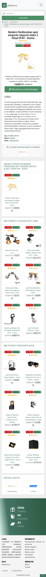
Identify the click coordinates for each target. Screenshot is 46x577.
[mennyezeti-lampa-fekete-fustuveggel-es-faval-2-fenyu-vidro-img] (12, 278)
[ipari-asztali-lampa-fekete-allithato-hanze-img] (12, 365)
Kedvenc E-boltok (12, 478)
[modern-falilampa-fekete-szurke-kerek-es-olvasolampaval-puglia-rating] (33, 395)
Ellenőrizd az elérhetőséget (23, 89)
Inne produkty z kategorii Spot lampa (21, 221)
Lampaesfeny (14, 141)
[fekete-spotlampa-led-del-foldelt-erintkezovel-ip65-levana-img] (12, 318)
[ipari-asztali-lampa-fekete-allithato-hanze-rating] (12, 355)
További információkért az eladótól (23, 151)
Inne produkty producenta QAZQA (19, 345)
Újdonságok (29, 555)
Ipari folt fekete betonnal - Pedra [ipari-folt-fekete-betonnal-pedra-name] (33, 329)
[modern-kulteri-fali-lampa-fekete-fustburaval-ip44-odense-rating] (12, 395)
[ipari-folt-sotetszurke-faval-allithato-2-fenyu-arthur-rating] (33, 268)
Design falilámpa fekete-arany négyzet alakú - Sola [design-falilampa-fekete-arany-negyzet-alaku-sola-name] (33, 457)
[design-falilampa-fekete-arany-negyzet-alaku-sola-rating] (33, 435)
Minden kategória (30, 547)
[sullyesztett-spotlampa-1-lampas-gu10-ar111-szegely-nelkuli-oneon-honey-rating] (12, 435)
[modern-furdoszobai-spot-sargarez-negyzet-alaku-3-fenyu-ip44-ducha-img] (12, 188)
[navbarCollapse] (41, 4)
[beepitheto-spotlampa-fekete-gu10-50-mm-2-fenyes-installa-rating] (33, 355)
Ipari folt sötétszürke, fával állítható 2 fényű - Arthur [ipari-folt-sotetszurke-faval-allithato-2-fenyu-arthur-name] (33, 290)
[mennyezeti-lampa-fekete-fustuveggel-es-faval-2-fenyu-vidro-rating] (12, 268)
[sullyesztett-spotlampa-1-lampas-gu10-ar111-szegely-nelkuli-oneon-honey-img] (12, 445)
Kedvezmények (30, 557)
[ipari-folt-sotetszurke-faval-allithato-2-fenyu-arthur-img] (33, 278)
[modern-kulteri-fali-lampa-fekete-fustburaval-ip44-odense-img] (12, 404)
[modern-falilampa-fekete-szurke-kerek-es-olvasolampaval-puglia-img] (33, 404)
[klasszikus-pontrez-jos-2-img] (12, 240)
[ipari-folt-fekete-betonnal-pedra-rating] (33, 308)
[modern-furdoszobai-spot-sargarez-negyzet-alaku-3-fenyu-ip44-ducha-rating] (12, 178)
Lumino (5, 571)
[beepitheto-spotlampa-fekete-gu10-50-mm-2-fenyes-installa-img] (33, 365)
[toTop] (43, 575)
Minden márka (29, 549)
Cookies (27, 567)
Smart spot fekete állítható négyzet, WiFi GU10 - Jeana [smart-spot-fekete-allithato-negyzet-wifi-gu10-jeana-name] (33, 252)
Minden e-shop (30, 552)
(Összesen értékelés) (23, 43)
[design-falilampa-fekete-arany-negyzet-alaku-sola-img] (33, 445)
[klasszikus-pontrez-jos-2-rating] (12, 230)
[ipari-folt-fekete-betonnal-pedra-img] (33, 318)
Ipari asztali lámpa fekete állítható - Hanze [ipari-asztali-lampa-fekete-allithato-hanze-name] (12, 376)
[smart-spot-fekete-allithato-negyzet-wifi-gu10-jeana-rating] (33, 230)
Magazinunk (6, 564)
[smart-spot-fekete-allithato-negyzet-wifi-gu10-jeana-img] (33, 240)
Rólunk (27, 564)
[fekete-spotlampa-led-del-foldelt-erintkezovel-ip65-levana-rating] (12, 308)
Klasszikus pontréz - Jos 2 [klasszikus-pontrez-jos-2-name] (12, 251)
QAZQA (12, 138)
